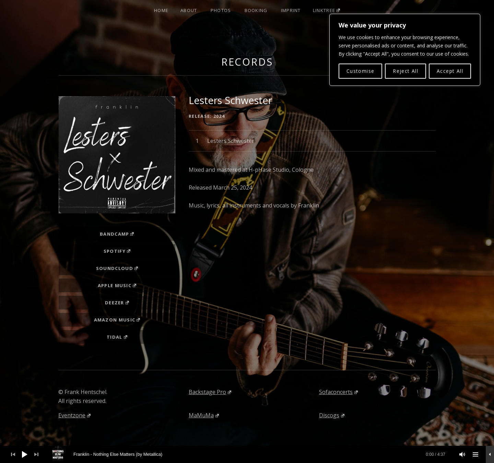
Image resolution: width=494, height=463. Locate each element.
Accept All (450, 71)
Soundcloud (117, 268)
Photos (221, 10)
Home (161, 10)
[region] (404, 50)
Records (247, 61)
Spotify (117, 251)
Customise (360, 71)
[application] (247, 454)
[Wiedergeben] (24, 454)
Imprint (291, 10)
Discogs (331, 415)
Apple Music (117, 285)
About (188, 10)
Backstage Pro (210, 392)
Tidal (117, 337)
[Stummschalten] (462, 454)
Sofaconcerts (338, 392)
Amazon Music (117, 320)
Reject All (405, 71)
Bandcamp (117, 234)
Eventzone (74, 415)
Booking (256, 10)
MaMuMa (204, 415)
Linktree (326, 10)
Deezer (117, 303)
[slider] (250, 454)
